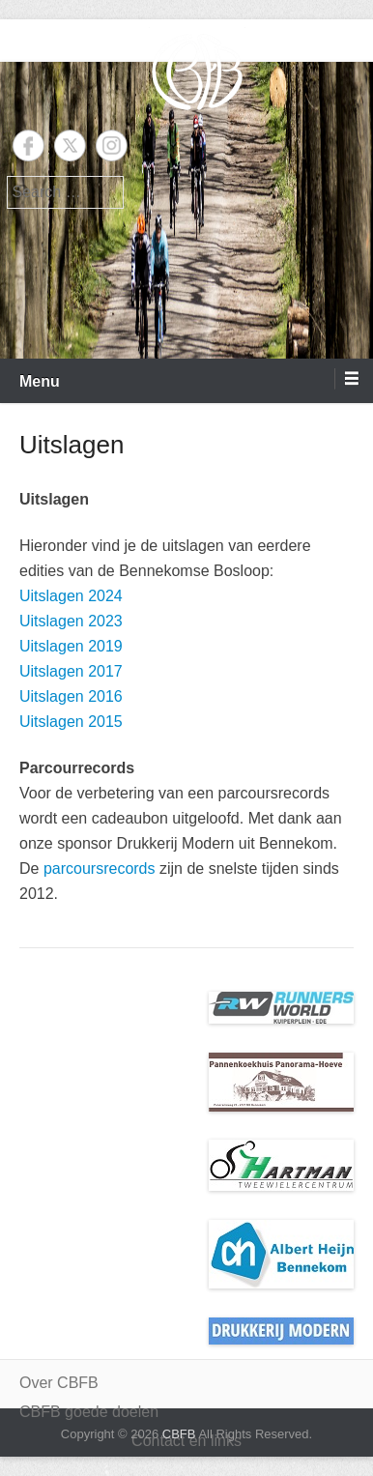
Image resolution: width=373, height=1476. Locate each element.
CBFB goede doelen (88, 1412)
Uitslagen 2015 (71, 721)
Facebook (28, 145)
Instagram (112, 145)
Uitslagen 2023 (71, 621)
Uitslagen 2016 (71, 696)
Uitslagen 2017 (71, 671)
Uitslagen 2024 (71, 596)
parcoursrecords (99, 868)
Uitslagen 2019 (71, 646)
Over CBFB (59, 1383)
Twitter (70, 145)
